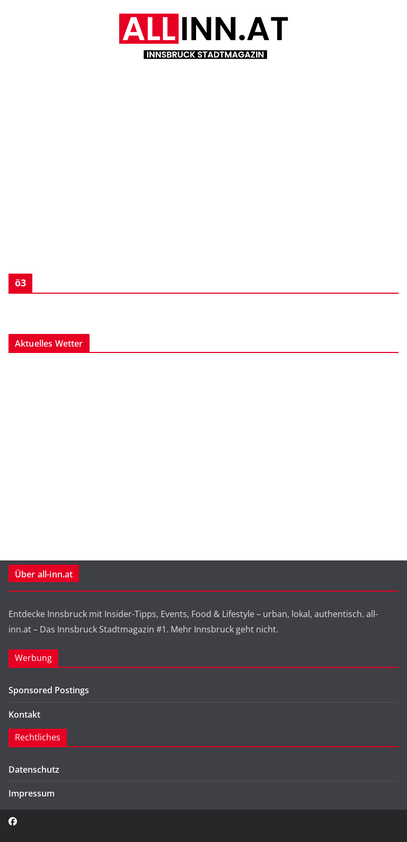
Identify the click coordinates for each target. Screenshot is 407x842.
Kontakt (24, 714)
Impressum (31, 793)
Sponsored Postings (48, 690)
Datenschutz (33, 769)
